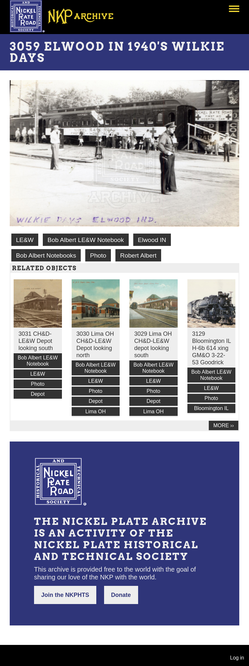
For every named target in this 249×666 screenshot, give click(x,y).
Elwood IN (152, 239)
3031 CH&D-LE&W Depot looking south (35, 341)
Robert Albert (138, 255)
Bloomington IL (211, 408)
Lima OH (95, 411)
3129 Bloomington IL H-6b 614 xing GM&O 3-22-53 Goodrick (211, 348)
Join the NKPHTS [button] (65, 595)
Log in (237, 657)
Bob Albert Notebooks (46, 255)
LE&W (24, 239)
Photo (98, 255)
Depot (38, 394)
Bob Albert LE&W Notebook (85, 239)
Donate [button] (121, 595)
